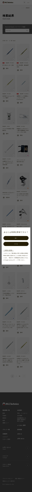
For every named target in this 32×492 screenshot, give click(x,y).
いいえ (16, 243)
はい (16, 238)
